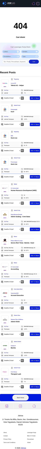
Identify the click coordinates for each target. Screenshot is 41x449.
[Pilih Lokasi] (11, 51)
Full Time (6, 90)
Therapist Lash (16, 374)
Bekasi (15, 184)
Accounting (15, 269)
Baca (35, 98)
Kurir (12, 111)
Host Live (14, 138)
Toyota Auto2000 (14, 293)
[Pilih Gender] (30, 51)
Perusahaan (30, 439)
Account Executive (17, 295)
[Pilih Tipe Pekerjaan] (30, 56)
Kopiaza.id (13, 345)
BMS (12, 135)
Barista (13, 348)
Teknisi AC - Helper (17, 85)
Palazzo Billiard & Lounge (17, 240)
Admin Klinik (15, 321)
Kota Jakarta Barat (18, 289)
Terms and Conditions (9, 442)
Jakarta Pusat (17, 105)
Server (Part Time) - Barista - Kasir (22, 243)
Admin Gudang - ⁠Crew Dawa (20, 216)
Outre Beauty (14, 372)
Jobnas (23, 448)
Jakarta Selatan (17, 341)
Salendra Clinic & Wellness (17, 319)
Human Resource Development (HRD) (24, 190)
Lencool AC (13, 83)
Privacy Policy (7, 439)
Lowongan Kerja (31, 432)
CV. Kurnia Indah (14, 188)
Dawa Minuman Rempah (16, 214)
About (5, 432)
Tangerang (16, 79)
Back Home (20, 397)
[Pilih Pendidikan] (11, 56)
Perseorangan (14, 109)
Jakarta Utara (17, 315)
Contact (5, 436)
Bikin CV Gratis (31, 436)
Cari (34, 61)
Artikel (29, 442)
